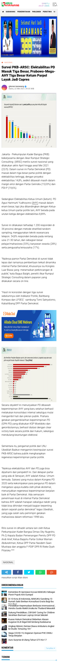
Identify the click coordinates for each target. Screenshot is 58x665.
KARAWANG (10, 12)
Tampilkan (50, 648)
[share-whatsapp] (40, 572)
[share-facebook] (18, 572)
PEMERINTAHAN (23, 12)
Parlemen (36, 12)
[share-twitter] (29, 572)
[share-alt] (6, 572)
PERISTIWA (47, 12)
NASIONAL (8, 63)
